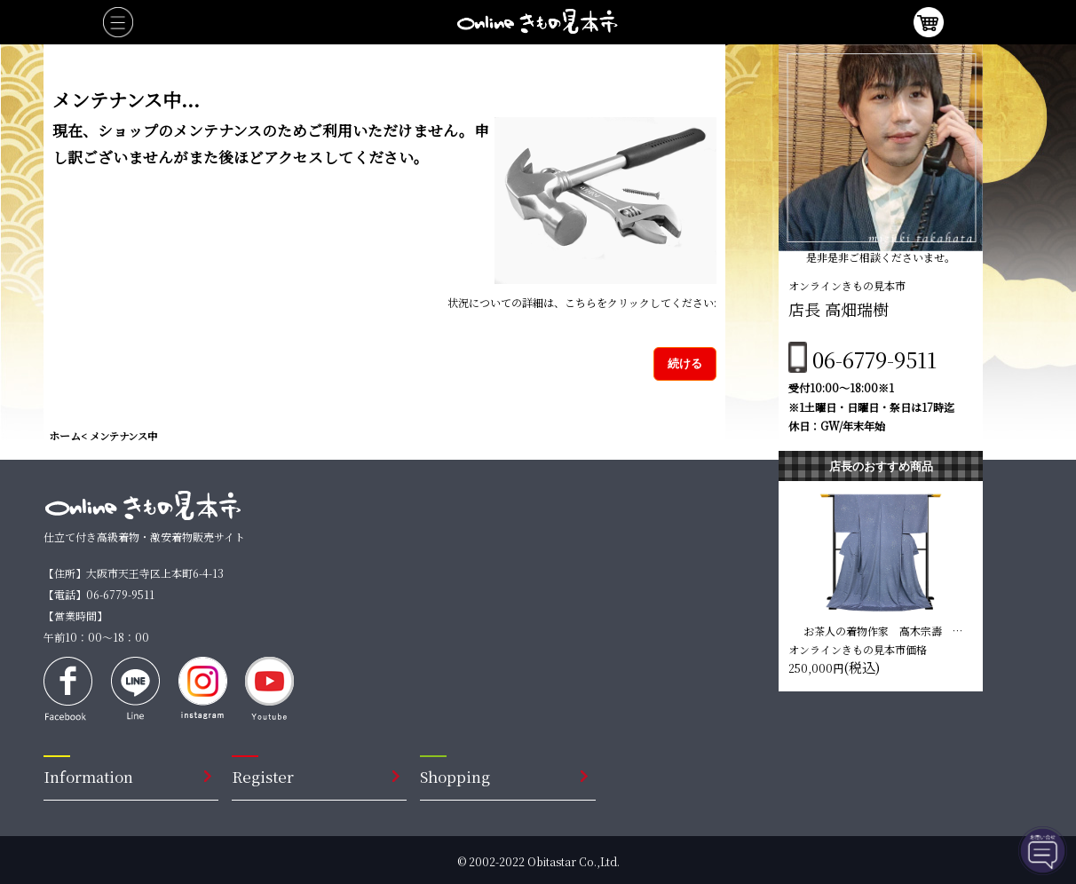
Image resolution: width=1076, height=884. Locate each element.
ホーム (65, 435)
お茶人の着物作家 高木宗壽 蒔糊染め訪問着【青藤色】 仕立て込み (884, 630)
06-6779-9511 (874, 359)
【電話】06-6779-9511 (99, 594)
